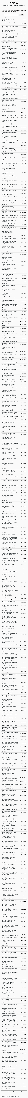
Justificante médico (6, 1086)
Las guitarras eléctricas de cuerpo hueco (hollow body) (9, 617)
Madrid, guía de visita (7, 725)
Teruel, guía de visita (7, 89)
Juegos (15, 217)
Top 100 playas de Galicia (8, 300)
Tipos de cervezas (6, 854)
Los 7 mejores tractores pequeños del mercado (7, 1042)
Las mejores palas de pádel (8, 202)
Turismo (15, 34)
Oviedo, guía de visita (7, 710)
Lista (15, 562)
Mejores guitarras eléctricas (8, 1082)
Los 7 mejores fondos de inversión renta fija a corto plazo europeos (10, 1065)
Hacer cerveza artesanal (8, 467)
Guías (3, 133)
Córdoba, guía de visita (7, 429)
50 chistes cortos (6, 564)
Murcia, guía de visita (7, 278)
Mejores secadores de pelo (8, 375)
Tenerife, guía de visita (7, 92)
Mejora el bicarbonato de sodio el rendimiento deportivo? (9, 649)
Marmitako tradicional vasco (9, 307)
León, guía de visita (6, 238)
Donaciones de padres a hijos (9, 168)
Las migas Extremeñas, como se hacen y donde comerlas (10, 991)
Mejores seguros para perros (9, 1030)
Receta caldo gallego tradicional (9, 957)
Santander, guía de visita (8, 253)
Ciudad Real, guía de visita (8, 94)
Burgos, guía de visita (7, 937)
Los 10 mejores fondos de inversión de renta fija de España (10, 149)
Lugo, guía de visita (6, 763)
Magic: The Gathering (7, 217)
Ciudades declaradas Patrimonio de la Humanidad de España (10, 554)
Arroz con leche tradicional (8, 289)
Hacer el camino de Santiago (9, 542)
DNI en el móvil (5, 898)
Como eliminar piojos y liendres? (10, 120)
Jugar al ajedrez (6, 357)
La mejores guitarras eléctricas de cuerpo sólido (9, 49)
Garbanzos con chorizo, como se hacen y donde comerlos (10, 444)
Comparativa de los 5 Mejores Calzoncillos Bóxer (9, 891)
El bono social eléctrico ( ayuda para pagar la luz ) (9, 805)
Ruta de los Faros (6, 534)
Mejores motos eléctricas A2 (9, 900)
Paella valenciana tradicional (9, 531)
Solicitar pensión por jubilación (9, 369)
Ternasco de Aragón (7, 272)
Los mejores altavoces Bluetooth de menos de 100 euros (10, 365)
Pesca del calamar (6, 381)
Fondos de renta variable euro (9, 111)
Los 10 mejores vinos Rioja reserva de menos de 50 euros (9, 176)
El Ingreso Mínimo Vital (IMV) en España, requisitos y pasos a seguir (9, 873)
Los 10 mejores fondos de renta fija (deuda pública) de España (9, 666)
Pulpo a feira (5, 502)
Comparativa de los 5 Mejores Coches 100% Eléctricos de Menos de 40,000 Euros (9, 1020)
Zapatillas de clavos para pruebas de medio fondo (8, 281)
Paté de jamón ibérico (7, 166)
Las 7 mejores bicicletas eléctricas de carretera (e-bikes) (10, 74)
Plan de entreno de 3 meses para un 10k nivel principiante (10, 526)
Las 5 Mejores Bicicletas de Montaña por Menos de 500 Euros (8, 578)
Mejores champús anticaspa (9, 811)
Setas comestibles (6, 331)
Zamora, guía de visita (7, 117)
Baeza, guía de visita (7, 354)
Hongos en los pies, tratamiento (9, 759)
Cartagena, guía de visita (8, 145)
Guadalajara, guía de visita (8, 108)
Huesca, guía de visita (7, 98)
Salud (11, 31)
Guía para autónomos (7, 455)
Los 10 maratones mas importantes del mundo (7, 1000)
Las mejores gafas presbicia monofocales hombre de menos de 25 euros (9, 909)
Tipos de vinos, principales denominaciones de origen (8, 505)
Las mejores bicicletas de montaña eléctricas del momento (10, 840)
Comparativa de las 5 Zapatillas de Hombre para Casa (9, 567)
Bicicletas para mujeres (7, 495)
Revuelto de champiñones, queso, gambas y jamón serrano (10, 800)
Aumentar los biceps (7, 142)
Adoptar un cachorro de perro (9, 220)
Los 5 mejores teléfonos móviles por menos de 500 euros (10, 926)
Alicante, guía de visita (7, 34)
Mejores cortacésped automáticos (7, 594)
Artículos (4, 20)
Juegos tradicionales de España (9, 333)
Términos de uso (12, 1096)
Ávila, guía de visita (6, 483)
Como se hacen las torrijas (8, 285)
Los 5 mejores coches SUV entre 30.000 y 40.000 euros (10, 1038)
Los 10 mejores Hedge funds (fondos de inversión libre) (9, 53)
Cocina (15, 42)
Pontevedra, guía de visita (8, 257)
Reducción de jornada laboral (9, 678)
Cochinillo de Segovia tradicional (10, 196)
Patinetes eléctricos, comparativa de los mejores (8, 824)
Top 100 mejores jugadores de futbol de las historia (9, 979)
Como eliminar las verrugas (8, 426)
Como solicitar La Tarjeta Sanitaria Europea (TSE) (8, 471)
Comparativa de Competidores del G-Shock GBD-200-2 (9, 572)
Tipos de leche (5, 487)
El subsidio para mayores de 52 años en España (9, 833)
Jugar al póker (5, 359)
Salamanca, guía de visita (8, 452)
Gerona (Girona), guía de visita (9, 126)
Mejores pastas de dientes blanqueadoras (8, 31)
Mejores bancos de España (8, 422)
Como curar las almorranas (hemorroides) (8, 983)
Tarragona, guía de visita (8, 327)
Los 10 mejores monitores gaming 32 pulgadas (8, 58)
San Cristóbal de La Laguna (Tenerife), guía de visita (8, 795)
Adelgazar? (9, 5)
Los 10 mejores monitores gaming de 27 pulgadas (8, 986)
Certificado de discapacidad (9, 861)
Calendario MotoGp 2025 (8, 261)
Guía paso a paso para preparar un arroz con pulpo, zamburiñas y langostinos (9, 538)
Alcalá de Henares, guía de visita (10, 401)
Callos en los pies (6, 40)
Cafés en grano (5, 864)
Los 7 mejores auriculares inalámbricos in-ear (8, 654)
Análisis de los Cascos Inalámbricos (7, 550)
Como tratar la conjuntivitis (8, 347)
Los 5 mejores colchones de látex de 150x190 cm (9, 82)
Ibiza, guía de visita (6, 379)
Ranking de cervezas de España (9, 1008)
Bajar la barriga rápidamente (9, 516)
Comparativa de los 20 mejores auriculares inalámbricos (9, 462)
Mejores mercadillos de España (9, 1049)
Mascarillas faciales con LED (9, 343)
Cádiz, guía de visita (7, 753)
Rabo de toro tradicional (8, 784)
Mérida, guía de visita (7, 441)
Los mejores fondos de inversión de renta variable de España (10, 877)
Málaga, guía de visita (7, 163)
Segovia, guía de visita (7, 485)
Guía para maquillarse (7, 821)
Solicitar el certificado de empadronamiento (8, 297)
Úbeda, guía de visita (7, 341)
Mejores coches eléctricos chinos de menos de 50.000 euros (8, 921)
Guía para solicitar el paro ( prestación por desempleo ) (8, 867)
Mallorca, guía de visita (7, 961)
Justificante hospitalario (8, 976)
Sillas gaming (5, 736)
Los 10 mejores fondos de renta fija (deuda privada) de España (9, 661)
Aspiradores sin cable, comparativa (7, 409)
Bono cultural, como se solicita (9, 790)
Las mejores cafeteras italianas (9, 22)
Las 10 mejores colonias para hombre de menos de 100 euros (9, 713)
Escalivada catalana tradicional (9, 738)
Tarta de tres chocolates (8, 100)
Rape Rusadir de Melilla (7, 215)
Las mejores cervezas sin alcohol (10, 605)
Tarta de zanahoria (6, 124)
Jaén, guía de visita (6, 157)
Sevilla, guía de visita (7, 184)
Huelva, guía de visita (7, 130)
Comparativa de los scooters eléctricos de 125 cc (9, 1016)
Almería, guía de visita (7, 689)
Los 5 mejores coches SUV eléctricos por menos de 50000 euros (9, 949)
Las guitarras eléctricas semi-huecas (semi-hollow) (9, 622)
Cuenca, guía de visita (7, 416)
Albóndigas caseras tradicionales (10, 682)
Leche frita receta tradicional (9, 136)
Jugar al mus (5, 321)
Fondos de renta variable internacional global (8, 105)
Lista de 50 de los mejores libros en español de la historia (10, 561)
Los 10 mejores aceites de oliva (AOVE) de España (9, 686)
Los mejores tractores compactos (7, 609)
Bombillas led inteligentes (8, 746)
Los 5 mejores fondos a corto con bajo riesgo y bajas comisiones (9, 62)
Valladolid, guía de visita (8, 773)
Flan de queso (5, 474)
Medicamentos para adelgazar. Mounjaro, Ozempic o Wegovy (9, 728)
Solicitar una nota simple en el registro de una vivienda (9, 394)
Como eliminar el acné (7, 388)
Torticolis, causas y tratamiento (9, 159)
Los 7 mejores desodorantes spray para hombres (9, 66)
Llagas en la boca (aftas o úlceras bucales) (8, 246)
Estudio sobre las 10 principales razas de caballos (9, 1057)
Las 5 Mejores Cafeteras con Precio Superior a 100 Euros (9, 586)
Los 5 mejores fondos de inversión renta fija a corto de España (9, 630)
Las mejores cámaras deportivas (10, 913)
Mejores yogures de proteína (9, 1026)
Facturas (15, 5)
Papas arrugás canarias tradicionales (7, 232)
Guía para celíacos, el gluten (9, 458)
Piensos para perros (7, 519)
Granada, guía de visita (7, 480)
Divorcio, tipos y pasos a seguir (9, 132)
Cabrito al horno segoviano (8, 940)
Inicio (4, 5)
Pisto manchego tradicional (8, 1068)
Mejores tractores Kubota (8, 641)
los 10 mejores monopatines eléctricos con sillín (8, 777)
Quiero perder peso (6, 558)
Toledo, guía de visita (7, 490)
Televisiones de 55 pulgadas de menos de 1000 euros (9, 305)
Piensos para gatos (6, 492)
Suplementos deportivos (8, 499)
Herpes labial (5, 373)
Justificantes (21, 5)
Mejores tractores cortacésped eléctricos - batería (9, 658)
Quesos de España (6, 852)
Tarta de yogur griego (7, 42)
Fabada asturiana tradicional (9, 418)
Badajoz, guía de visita (7, 140)
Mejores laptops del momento (9, 397)
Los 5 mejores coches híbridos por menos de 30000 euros (9, 953)
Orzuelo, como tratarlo (7, 362)
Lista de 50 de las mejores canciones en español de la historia (8, 1079)
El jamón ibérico (6, 513)
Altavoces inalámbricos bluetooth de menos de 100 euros (8, 208)
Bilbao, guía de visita (7, 311)
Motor (9, 595)
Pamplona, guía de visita (8, 172)
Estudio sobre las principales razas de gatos (9, 546)
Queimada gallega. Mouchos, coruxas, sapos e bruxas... (9, 241)
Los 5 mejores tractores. (8, 1024)
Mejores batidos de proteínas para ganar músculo (9, 1060)
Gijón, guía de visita (6, 200)
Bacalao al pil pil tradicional (8, 337)
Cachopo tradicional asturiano (9, 706)
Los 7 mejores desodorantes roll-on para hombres (10, 70)
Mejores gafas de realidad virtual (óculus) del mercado (10, 743)
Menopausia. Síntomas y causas (10, 323)
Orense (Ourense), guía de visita (10, 732)
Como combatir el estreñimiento (9, 510)
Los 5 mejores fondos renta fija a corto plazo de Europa (10, 934)
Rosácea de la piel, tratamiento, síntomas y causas (9, 413)
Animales (7, 46)
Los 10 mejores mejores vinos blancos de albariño (9, 718)
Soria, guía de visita (6, 190)
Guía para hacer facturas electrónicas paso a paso (8, 808)
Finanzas (9, 27)
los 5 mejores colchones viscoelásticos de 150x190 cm (9, 1073)
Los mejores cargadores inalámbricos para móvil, (8, 18)
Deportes (4, 76)
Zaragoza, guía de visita (7, 293)
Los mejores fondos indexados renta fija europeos (9, 598)
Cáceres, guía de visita (7, 819)
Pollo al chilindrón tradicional (9, 186)
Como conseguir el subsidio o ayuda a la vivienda (9, 837)
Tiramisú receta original (7, 115)
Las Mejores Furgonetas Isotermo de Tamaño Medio (8, 882)
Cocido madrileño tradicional (9, 749)
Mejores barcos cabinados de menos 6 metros (9, 905)
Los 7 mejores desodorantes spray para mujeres (9, 1035)
